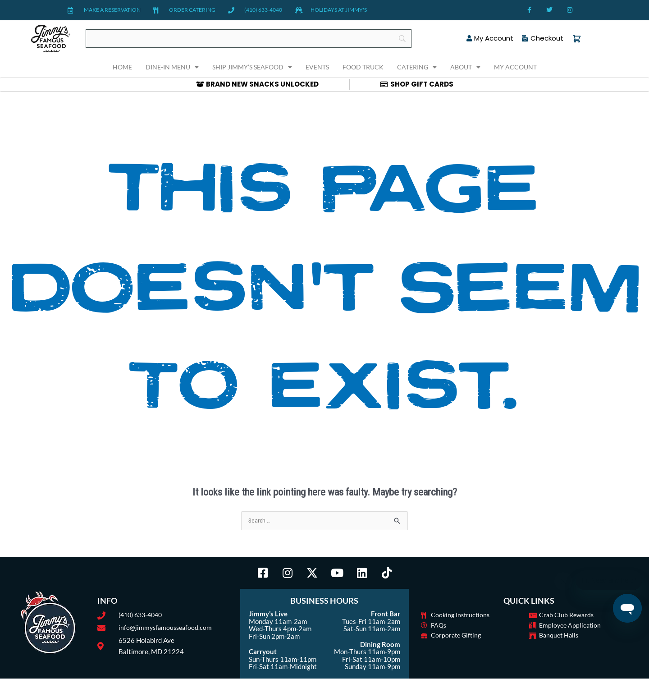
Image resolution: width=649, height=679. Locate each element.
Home (122, 67)
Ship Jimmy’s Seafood (252, 67)
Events (317, 67)
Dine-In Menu (172, 67)
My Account (515, 67)
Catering (417, 67)
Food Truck (363, 67)
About (465, 67)
